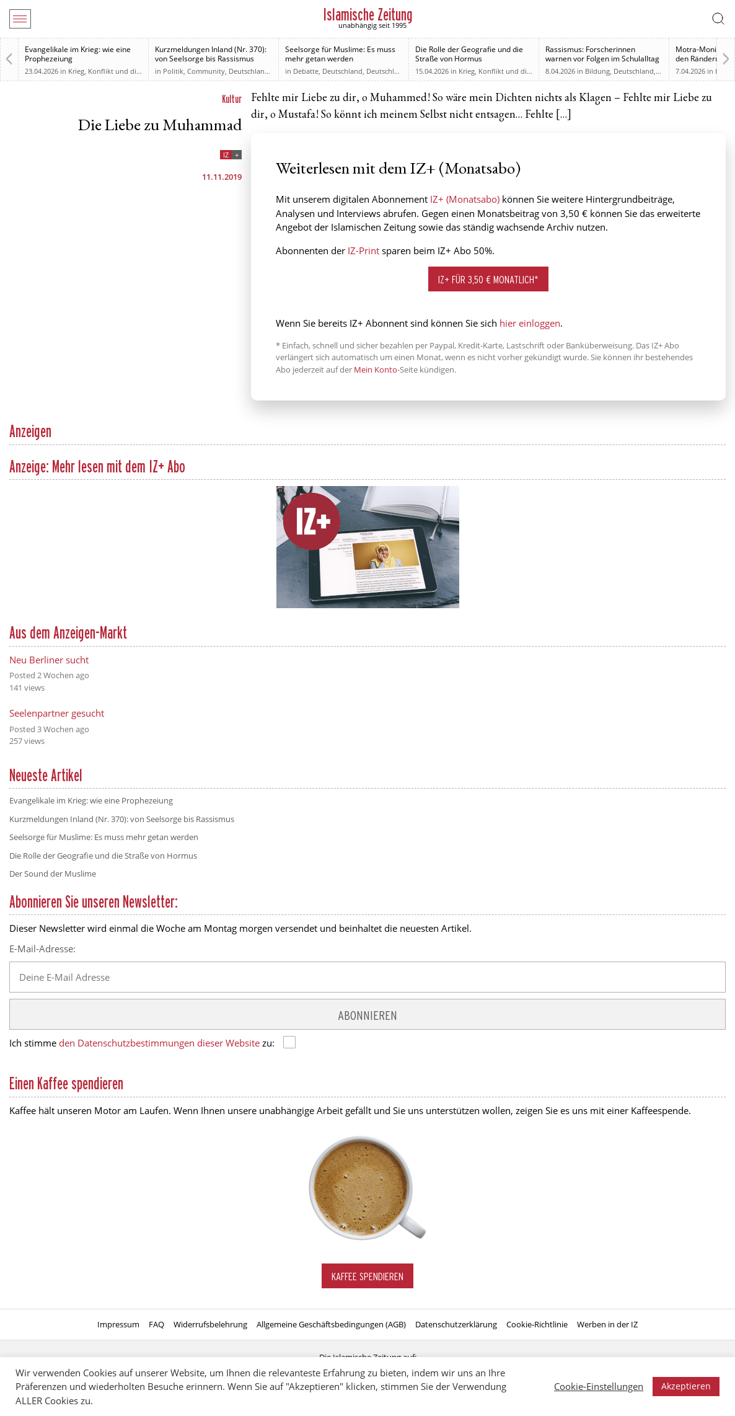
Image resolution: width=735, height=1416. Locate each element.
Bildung (597, 71)
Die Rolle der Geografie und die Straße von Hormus (469, 54)
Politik (173, 71)
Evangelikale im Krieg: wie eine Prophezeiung (78, 54)
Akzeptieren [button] (686, 1386)
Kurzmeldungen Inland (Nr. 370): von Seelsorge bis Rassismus (210, 54)
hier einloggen (530, 323)
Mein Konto (375, 369)
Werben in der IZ (607, 1324)
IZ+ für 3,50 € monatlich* (488, 279)
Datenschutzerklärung (456, 1324)
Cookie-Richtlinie (537, 1324)
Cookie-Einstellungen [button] (598, 1386)
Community (206, 71)
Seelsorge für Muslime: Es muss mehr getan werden (340, 54)
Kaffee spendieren (367, 1276)
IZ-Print (363, 250)
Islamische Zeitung (368, 15)
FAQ (156, 1324)
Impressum (118, 1324)
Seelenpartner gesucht (56, 713)
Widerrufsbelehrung (210, 1324)
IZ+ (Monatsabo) (465, 199)
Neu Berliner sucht (49, 659)
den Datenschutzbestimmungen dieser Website (159, 1043)
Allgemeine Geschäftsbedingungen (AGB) (331, 1324)
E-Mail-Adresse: (42, 948)
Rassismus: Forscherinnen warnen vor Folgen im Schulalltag (602, 54)
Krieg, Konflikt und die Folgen (116, 71)
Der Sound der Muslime (52, 873)
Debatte (306, 71)
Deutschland (249, 71)
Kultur (232, 99)
